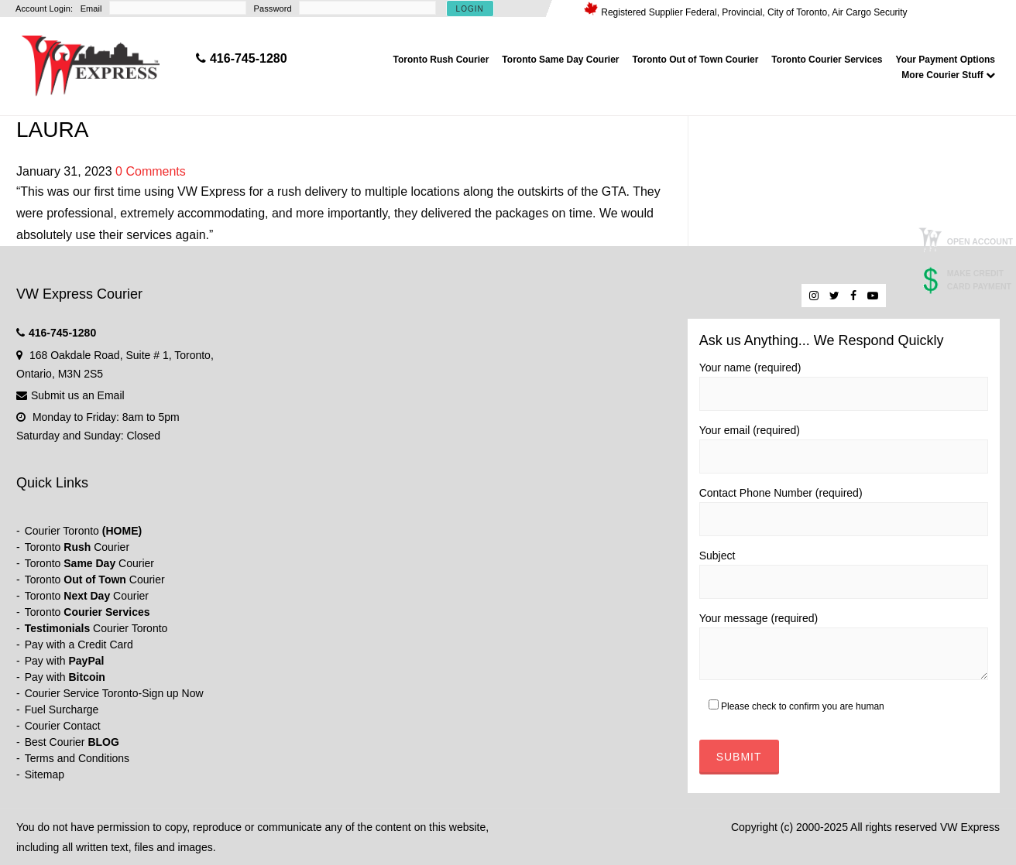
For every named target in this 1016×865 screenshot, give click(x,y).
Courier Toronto (83, 531)
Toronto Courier (77, 547)
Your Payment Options (945, 59)
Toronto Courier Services (826, 59)
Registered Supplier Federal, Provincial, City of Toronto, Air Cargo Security (754, 12)
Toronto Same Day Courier (560, 59)
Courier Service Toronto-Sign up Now (114, 693)
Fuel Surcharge (62, 709)
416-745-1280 (62, 333)
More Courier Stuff (948, 75)
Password (273, 8)
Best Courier (72, 742)
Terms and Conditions (77, 758)
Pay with (65, 661)
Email (91, 8)
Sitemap (44, 774)
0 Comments (150, 171)
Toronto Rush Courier (441, 59)
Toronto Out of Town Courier (696, 59)
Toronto (87, 612)
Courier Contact (63, 726)
